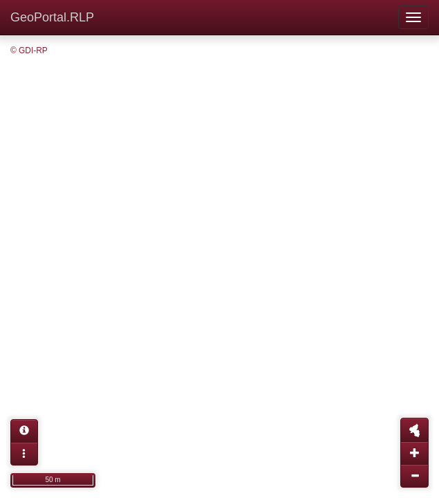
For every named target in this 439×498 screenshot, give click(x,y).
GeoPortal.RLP (52, 17)
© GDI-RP (29, 50)
